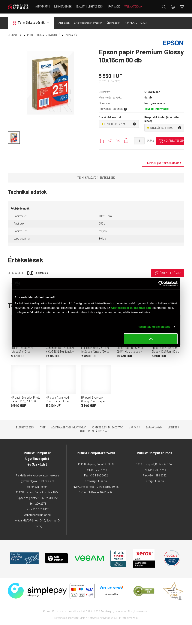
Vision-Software (89, 614)
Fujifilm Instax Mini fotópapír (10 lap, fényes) (22, 348)
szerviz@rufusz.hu (96, 477)
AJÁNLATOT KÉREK (136, 19)
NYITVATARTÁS (42, 6)
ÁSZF (43, 424)
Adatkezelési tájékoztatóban (131, 307)
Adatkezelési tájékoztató (107, 424)
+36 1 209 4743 (157, 466)
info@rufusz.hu (155, 477)
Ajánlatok (64, 19)
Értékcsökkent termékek (88, 19)
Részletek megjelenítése (154, 326)
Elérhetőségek (63, 6)
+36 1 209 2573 (37, 500)
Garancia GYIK (154, 424)
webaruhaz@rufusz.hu (37, 511)
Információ (114, 6)
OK (150, 338)
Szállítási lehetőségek (89, 6)
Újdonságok (113, 19)
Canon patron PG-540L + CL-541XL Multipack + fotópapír (131, 348)
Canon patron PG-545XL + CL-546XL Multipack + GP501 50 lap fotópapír (60, 348)
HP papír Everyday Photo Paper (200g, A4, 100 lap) (25, 398)
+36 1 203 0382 (48, 494)
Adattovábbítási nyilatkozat (68, 424)
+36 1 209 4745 (98, 466)
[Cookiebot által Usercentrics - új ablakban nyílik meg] (161, 283)
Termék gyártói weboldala (162, 159)
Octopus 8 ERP (112, 614)
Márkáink (134, 424)
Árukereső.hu (111, 591)
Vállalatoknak (133, 6)
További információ (156, 105)
